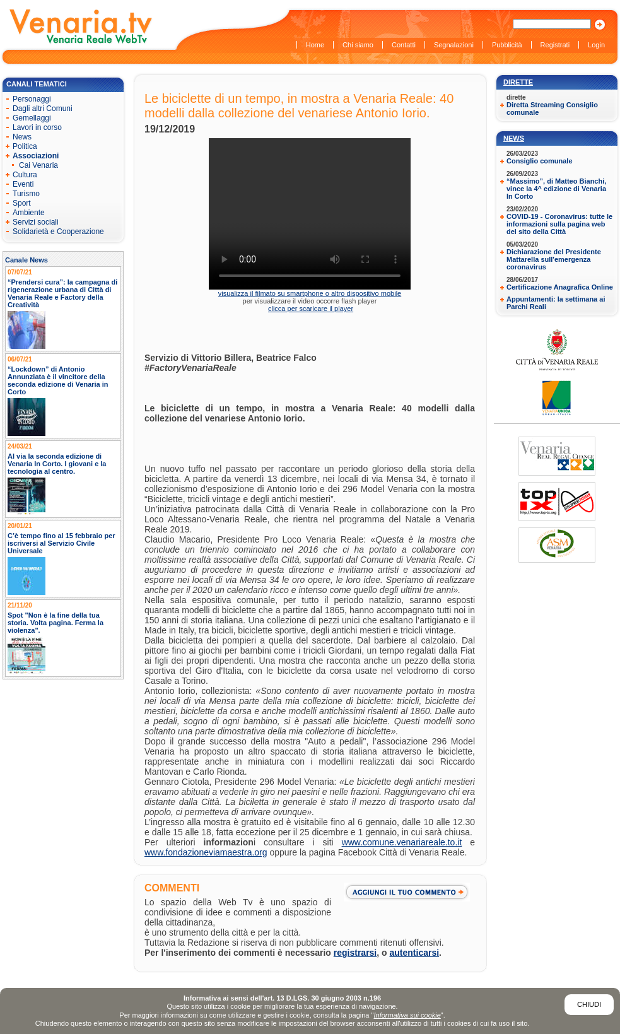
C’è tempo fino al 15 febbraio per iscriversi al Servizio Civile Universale (61, 543)
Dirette (518, 82)
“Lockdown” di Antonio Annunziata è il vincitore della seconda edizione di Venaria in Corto (58, 380)
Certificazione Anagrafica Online (559, 287)
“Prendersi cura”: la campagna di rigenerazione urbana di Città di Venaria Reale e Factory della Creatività (62, 293)
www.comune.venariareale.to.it (402, 842)
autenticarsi (415, 953)
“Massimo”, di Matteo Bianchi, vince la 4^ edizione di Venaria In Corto (556, 188)
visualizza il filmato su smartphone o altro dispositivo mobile (309, 293)
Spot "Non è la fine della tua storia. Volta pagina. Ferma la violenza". (55, 622)
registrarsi (355, 953)
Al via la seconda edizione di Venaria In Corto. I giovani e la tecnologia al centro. (57, 463)
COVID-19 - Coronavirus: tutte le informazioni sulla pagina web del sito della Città (559, 224)
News (513, 138)
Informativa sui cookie (406, 1015)
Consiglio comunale (539, 161)
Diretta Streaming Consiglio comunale (552, 108)
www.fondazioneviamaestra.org (205, 852)
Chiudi (589, 1004)
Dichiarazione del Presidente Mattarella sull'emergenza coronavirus (553, 259)
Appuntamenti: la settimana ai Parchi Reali (555, 302)
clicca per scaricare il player (310, 308)
